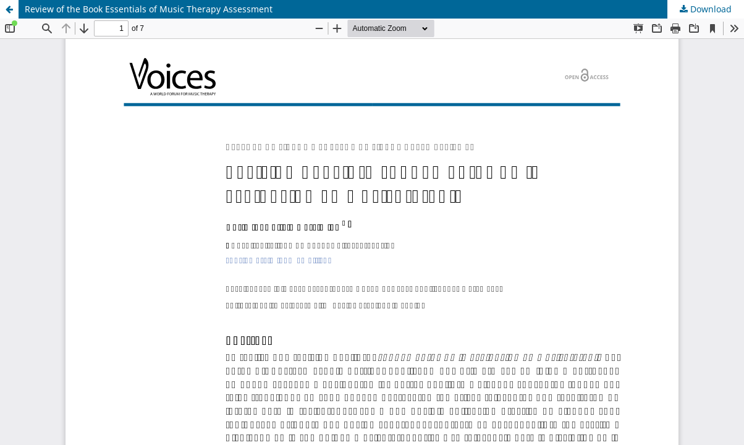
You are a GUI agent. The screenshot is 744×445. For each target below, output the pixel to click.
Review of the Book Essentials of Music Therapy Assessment (149, 9)
